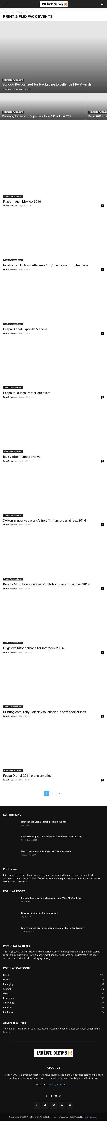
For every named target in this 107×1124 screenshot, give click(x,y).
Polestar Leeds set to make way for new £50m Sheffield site (51, 901)
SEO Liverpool (91, 1120)
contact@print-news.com (59, 1087)
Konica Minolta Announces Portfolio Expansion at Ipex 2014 (46, 587)
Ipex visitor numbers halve (22, 460)
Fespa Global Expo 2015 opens (25, 332)
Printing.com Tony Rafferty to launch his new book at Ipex (44, 715)
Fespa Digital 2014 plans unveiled (27, 779)
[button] (102, 4)
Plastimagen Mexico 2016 (22, 205)
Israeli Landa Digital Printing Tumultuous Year (44, 825)
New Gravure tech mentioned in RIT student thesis (46, 854)
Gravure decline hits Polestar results (39, 916)
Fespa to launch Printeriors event (26, 396)
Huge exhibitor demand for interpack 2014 (33, 651)
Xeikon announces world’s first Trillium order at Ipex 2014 (44, 524)
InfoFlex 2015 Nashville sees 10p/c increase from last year (45, 268)
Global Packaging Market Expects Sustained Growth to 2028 (51, 840)
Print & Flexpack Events (13, 100)
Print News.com (10, 110)
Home (6, 12)
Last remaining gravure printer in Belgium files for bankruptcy (52, 931)
